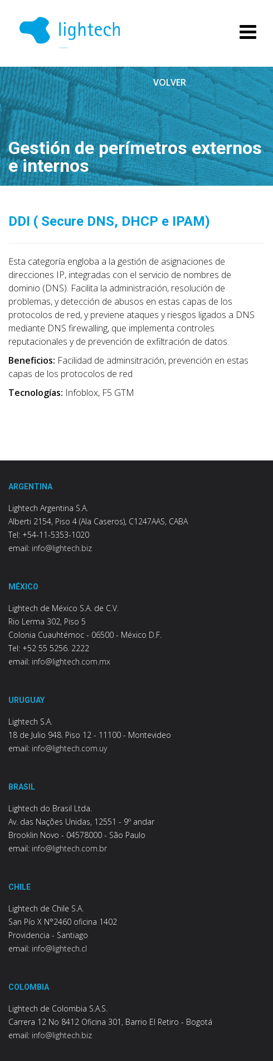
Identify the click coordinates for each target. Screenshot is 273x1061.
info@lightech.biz (62, 548)
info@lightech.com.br (69, 848)
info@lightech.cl (59, 948)
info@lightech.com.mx (71, 661)
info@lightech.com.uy (69, 748)
